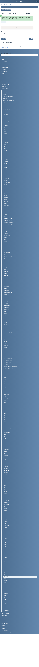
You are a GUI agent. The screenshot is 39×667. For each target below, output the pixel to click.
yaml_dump (6, 608)
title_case (6, 576)
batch (5, 144)
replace (5, 508)
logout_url (6, 400)
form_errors (6, 273)
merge (5, 417)
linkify (5, 385)
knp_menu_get (6, 364)
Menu (4, 102)
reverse (5, 510)
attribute (5, 138)
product (5, 481)
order (5, 438)
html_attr (5, 318)
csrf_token (6, 180)
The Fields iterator (6, 104)
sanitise (5, 521)
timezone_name (7, 572)
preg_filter (6, 459)
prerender (6, 476)
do (4, 207)
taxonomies (6, 567)
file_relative (6, 248)
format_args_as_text (8, 292)
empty (5, 216)
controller (6, 171)
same (5, 517)
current (5, 186)
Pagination (5, 106)
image (5, 330)
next (5, 421)
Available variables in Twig (8, 96)
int (4, 339)
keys (5, 356)
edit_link (5, 212)
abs (4, 118)
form (5, 269)
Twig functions (5, 92)
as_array (5, 133)
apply (5, 129)
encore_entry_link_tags (8, 222)
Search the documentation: (6, 53)
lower (5, 402)
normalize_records (7, 428)
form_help (6, 275)
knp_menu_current (7, 362)
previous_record (7, 479)
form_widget (6, 286)
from (5, 311)
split (5, 551)
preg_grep (6, 464)
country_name (6, 174)
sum (5, 561)
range (5, 485)
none (5, 426)
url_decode (6, 593)
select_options (6, 525)
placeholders (6, 449)
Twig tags (4, 90)
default (5, 195)
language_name (7, 373)
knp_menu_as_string (8, 360)
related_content (7, 498)
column (5, 163)
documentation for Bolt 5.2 (8, 18)
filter (5, 250)
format (5, 288)
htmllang (5, 322)
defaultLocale (6, 197)
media (5, 411)
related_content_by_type (8, 500)
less (5, 379)
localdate (5, 390)
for (4, 265)
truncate (5, 586)
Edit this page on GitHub (6, 42)
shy (4, 540)
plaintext (5, 451)
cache (5, 155)
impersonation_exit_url (8, 334)
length (5, 377)
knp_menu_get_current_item (9, 368)
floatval (5, 262)
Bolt (19, 2)
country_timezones (7, 176)
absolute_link (6, 119)
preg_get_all (6, 462)
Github (6, 47)
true (5, 584)
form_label (6, 277)
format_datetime (7, 299)
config (5, 165)
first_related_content (8, 256)
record (5, 489)
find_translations (7, 252)
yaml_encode (6, 610)
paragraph (6, 443)
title (4, 574)
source (5, 548)
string (5, 553)
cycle (5, 188)
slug (5, 544)
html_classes (6, 320)
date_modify (6, 193)
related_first (6, 502)
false (5, 239)
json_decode (6, 351)
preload (5, 474)
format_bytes (6, 294)
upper (5, 589)
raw (4, 487)
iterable (5, 347)
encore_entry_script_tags (8, 224)
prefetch (5, 457)
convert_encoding (7, 172)
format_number (7, 305)
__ (4, 112)
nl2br (5, 424)
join (4, 349)
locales (5, 396)
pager (5, 440)
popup (5, 453)
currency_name (7, 182)
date (5, 191)
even (5, 227)
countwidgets (6, 178)
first (5, 254)
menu (5, 413)
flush (5, 263)
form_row (6, 282)
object (5, 434)
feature (5, 241)
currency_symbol (7, 184)
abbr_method (6, 116)
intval (5, 343)
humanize (6, 324)
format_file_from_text (8, 303)
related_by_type (7, 496)
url (4, 591)
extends (5, 231)
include (5, 337)
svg (4, 563)
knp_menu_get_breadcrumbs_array (10, 366)
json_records (6, 354)
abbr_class (6, 114)
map (5, 406)
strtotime (5, 557)
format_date (6, 298)
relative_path (6, 504)
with (5, 606)
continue (5, 169)
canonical (6, 159)
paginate (5, 442)
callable (5, 157)
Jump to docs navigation (6, 9)
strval (5, 559)
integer (5, 341)
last (4, 375)
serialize (5, 531)
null (4, 430)
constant (5, 167)
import (5, 335)
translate (5, 580)
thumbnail (6, 570)
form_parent (6, 279)
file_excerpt (6, 244)
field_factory (6, 243)
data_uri (5, 190)
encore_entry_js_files (8, 220)
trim (5, 582)
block (5, 146)
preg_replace (6, 470)
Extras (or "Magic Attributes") (8, 100)
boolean (5, 150)
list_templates (6, 387)
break (5, 154)
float (5, 260)
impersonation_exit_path (8, 332)
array (5, 131)
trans (5, 578)
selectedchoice (7, 529)
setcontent (6, 534)
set (4, 532)
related (5, 495)
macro (5, 404)
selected (5, 527)
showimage (6, 536)
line (4, 381)
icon (5, 326)
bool (5, 148)
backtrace (6, 142)
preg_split (6, 472)
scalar (5, 523)
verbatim (5, 601)
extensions (6, 237)
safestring (6, 515)
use (4, 597)
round (5, 514)
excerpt (5, 229)
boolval (5, 152)
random (5, 483)
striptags (5, 555)
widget (5, 603)
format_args (6, 290)
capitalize (6, 161)
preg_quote (6, 468)
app (4, 127)
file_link (5, 246)
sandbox (5, 519)
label (5, 371)
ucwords (5, 587)
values (5, 599)
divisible (5, 203)
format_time (6, 307)
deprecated (6, 201)
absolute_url (6, 121)
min (4, 419)
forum (29, 46)
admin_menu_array (7, 123)
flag (4, 258)
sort (5, 546)
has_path (5, 315)
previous (5, 478)
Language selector (6, 107)
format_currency (7, 296)
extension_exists (7, 235)
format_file (6, 301)
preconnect (6, 455)
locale (5, 392)
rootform (5, 512)
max (5, 409)
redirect (5, 491)
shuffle (5, 538)
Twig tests (5, 98)
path (5, 447)
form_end (6, 271)
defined (5, 199)
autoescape (6, 140)
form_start (6, 284)
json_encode (6, 352)
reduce (5, 493)
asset (5, 135)
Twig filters (5, 94)
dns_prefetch (6, 205)
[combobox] (19, 55)
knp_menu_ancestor (8, 358)
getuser (5, 313)
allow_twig (6, 125)
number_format (7, 432)
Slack (2, 47)
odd (4, 436)
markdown (6, 407)
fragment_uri (6, 309)
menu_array (6, 415)
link (4, 383)
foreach (5, 267)
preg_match (6, 466)
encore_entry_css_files (8, 218)
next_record (6, 423)
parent (5, 445)
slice (5, 542)
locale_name (6, 394)
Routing (2, 73)
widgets (5, 604)
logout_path (6, 398)
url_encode (6, 595)
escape (5, 226)
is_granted (6, 345)
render (5, 506)
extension (6, 233)
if (4, 328)
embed (5, 214)
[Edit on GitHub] (19, 7)
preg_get (5, 460)
